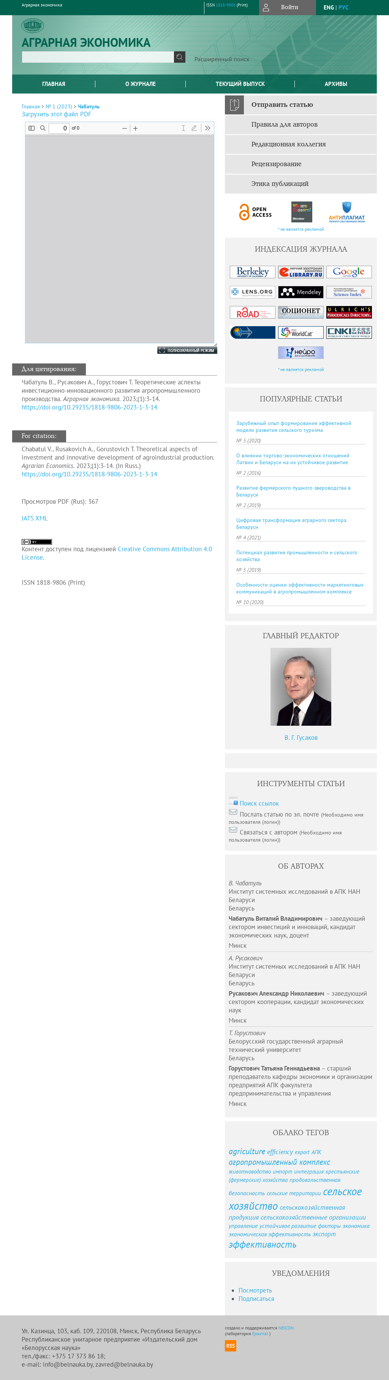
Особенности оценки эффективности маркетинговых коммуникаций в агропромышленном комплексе (300, 588)
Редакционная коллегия (288, 144)
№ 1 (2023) (59, 106)
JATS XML (35, 518)
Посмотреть (255, 1290)
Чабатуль (89, 106)
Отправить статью (282, 105)
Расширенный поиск (222, 59)
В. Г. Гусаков (301, 737)
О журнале (140, 83)
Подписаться (256, 1298)
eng (329, 7)
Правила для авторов (284, 124)
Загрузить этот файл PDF (57, 114)
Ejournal (260, 1333)
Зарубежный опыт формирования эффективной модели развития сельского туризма (293, 426)
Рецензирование (276, 164)
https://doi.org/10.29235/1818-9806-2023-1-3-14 (89, 407)
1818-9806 (226, 5)
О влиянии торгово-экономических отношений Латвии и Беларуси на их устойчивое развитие (292, 459)
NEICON (286, 1328)
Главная (53, 83)
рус (343, 7)
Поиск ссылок (259, 803)
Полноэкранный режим (179, 350)
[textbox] (98, 57)
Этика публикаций (279, 184)
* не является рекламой (301, 229)
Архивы (336, 83)
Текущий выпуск (240, 83)
